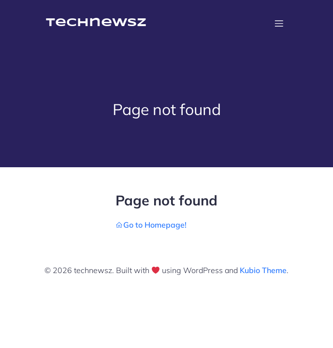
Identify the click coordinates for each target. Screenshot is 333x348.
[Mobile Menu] (279, 23)
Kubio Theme (263, 270)
